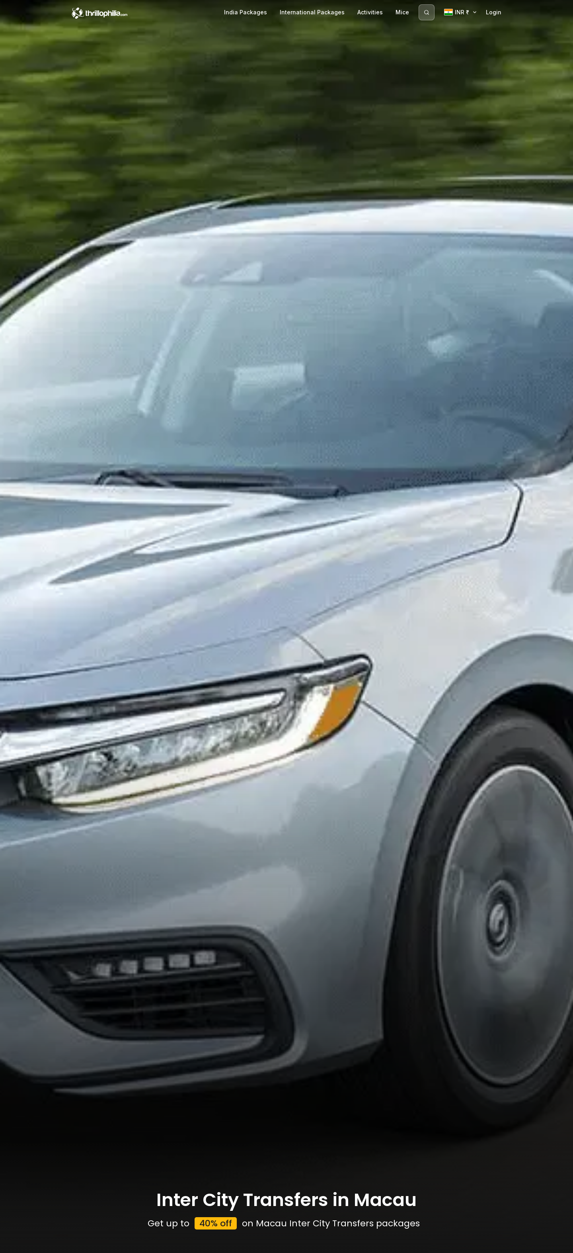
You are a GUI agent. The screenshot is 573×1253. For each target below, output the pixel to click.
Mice (402, 12)
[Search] (427, 12)
